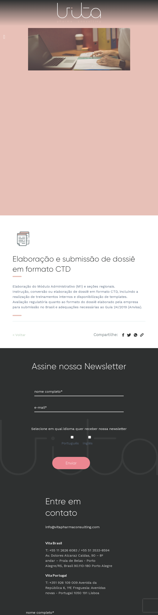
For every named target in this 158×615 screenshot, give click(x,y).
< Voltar (19, 335)
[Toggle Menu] (4, 37)
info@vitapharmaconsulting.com (72, 527)
